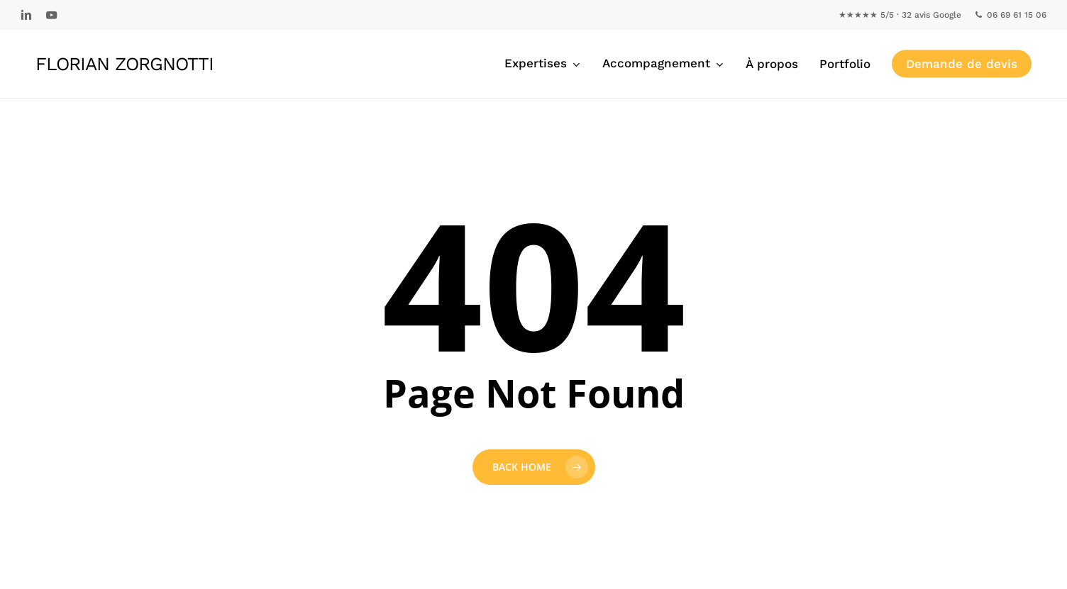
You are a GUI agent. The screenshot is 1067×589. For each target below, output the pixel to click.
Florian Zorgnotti (124, 64)
